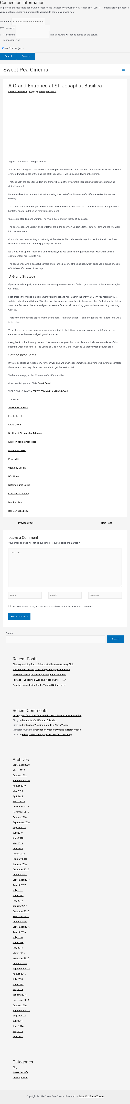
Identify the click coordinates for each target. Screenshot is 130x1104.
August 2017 (19, 885)
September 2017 (21, 879)
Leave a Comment (17, 91)
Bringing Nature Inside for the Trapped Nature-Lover (39, 685)
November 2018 (21, 811)
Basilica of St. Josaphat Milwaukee (26, 433)
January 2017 (20, 906)
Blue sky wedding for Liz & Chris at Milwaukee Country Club (43, 664)
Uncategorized (20, 1077)
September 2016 (21, 926)
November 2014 (21, 1000)
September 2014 (21, 1010)
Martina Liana (15, 502)
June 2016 (18, 942)
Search (9, 633)
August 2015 (19, 973)
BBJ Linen (13, 476)
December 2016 (21, 911)
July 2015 (18, 979)
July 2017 (18, 890)
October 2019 (20, 775)
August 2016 (19, 932)
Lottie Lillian (14, 424)
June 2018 (18, 838)
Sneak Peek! (44, 383)
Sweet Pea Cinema (25, 69)
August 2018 (19, 827)
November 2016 (21, 916)
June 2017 (18, 895)
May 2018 (18, 843)
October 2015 (20, 963)
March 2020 (19, 770)
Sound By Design (17, 467)
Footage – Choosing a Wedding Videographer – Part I (40, 679)
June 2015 (18, 984)
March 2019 (19, 801)
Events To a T (15, 416)
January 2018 (20, 864)
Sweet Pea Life (20, 1072)
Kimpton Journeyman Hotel (22, 441)
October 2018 (20, 817)
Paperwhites (14, 459)
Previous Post (24, 522)
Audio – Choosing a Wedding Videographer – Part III (39, 674)
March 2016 (19, 953)
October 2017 (20, 874)
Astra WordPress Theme (91, 1096)
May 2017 (18, 900)
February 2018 (20, 858)
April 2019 (18, 796)
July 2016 (18, 937)
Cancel (8, 56)
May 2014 (18, 1031)
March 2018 (19, 853)
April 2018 (18, 848)
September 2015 (21, 968)
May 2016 (18, 947)
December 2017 (21, 869)
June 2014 (18, 1026)
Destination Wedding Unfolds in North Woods (45, 725)
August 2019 (19, 785)
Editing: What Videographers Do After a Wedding (47, 734)
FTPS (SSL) (16, 48)
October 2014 (20, 1005)
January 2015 (20, 994)
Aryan (16, 715)
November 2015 (21, 958)
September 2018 (21, 822)
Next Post (108, 522)
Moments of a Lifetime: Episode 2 (39, 720)
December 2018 (21, 806)
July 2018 (18, 832)
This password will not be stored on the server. (49, 34)
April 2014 (18, 1036)
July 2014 (18, 1020)
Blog (31, 91)
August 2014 (19, 1015)
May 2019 (18, 791)
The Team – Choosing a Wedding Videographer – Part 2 (41, 669)
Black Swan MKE (17, 450)
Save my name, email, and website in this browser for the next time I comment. (53, 606)
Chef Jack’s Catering (18, 493)
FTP (5, 48)
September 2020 (21, 764)
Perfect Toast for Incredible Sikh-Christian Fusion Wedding (52, 715)
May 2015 (18, 989)
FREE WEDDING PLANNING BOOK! (50, 391)
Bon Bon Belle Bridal (18, 510)
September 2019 (21, 780)
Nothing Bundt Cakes (19, 484)
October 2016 (20, 921)
